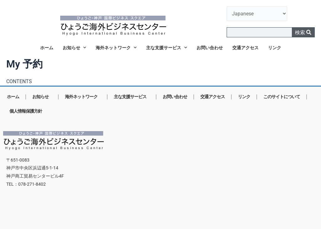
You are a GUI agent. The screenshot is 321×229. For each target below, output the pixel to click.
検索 (303, 32)
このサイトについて (281, 96)
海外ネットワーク (116, 47)
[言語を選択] (257, 13)
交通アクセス (245, 47)
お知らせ (74, 47)
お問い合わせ (210, 47)
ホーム (46, 47)
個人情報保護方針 (25, 111)
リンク (274, 47)
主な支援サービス (166, 47)
